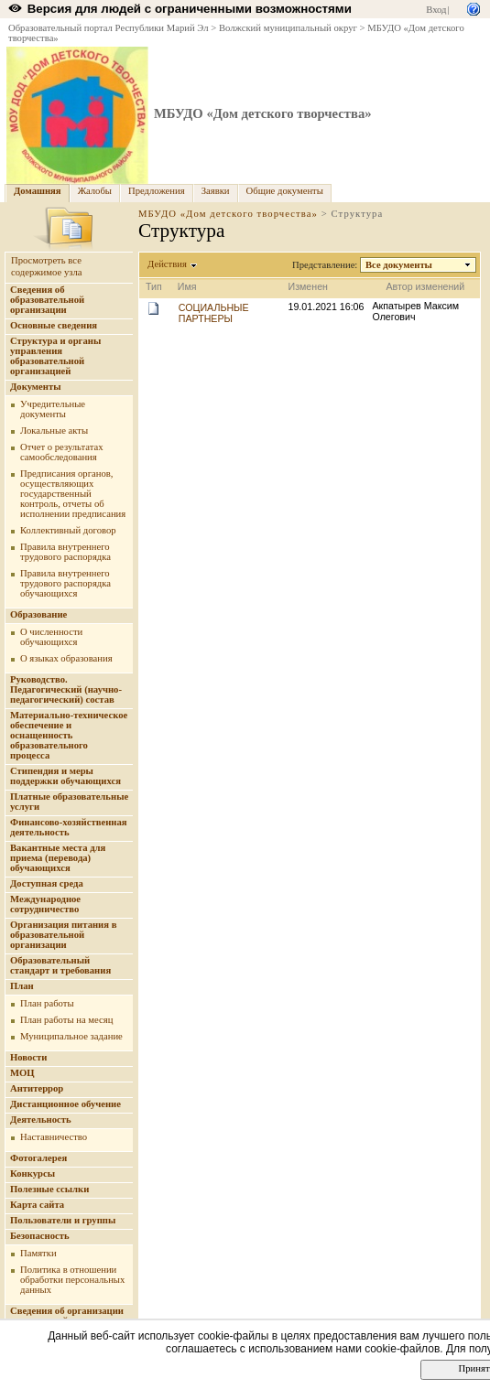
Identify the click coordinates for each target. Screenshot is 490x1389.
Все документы (399, 265)
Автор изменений (425, 286)
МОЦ (22, 1073)
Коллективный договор (68, 530)
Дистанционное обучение (65, 1104)
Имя (187, 286)
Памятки (38, 1253)
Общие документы (284, 191)
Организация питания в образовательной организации (63, 935)
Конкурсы (32, 1173)
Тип (154, 286)
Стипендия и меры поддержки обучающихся (65, 776)
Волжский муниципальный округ (288, 28)
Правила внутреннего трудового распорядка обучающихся (65, 583)
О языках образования (66, 658)
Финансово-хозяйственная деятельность (68, 827)
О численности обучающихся (51, 637)
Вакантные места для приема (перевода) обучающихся (57, 858)
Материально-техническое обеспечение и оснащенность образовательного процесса (68, 735)
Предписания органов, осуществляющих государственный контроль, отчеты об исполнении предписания (72, 493)
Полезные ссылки (49, 1189)
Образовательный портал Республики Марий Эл (108, 28)
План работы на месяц (66, 1020)
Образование (38, 614)
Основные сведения (53, 325)
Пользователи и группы (62, 1220)
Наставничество (53, 1137)
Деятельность (40, 1119)
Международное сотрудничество (45, 904)
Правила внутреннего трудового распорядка (65, 552)
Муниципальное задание (71, 1036)
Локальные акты (54, 430)
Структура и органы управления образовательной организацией (55, 356)
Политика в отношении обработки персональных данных (72, 1280)
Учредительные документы (52, 409)
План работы (47, 1003)
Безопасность (40, 1236)
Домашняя (37, 191)
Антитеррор (36, 1088)
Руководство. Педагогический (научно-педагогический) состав (66, 689)
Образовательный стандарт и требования (60, 965)
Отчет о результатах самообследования (61, 452)
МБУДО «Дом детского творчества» (263, 113)
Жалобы (95, 191)
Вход (436, 10)
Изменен (309, 286)
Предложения (156, 191)
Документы (35, 387)
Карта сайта (37, 1205)
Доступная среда (46, 883)
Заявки (215, 191)
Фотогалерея (38, 1158)
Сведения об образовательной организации (47, 300)
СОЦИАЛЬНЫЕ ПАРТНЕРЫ (214, 313)
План (22, 986)
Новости (28, 1057)
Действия (167, 264)
